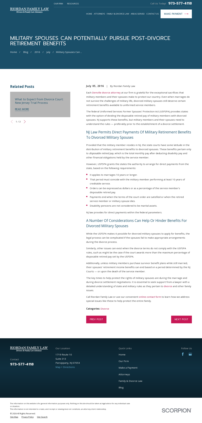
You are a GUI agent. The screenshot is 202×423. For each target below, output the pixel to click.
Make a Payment (128, 367)
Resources (73, 3)
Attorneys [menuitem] (99, 13)
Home (122, 354)
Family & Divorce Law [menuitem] (118, 13)
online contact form (150, 296)
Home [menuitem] (89, 13)
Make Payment (176, 14)
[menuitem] (14, 417)
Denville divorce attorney (106, 92)
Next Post (181, 319)
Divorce (105, 308)
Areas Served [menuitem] (138, 13)
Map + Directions (65, 367)
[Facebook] (182, 354)
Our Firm (58, 3)
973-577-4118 (180, 3)
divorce (168, 286)
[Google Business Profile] (190, 354)
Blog (121, 387)
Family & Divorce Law (130, 380)
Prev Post (96, 319)
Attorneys (124, 374)
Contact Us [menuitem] (152, 13)
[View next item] (24, 121)
